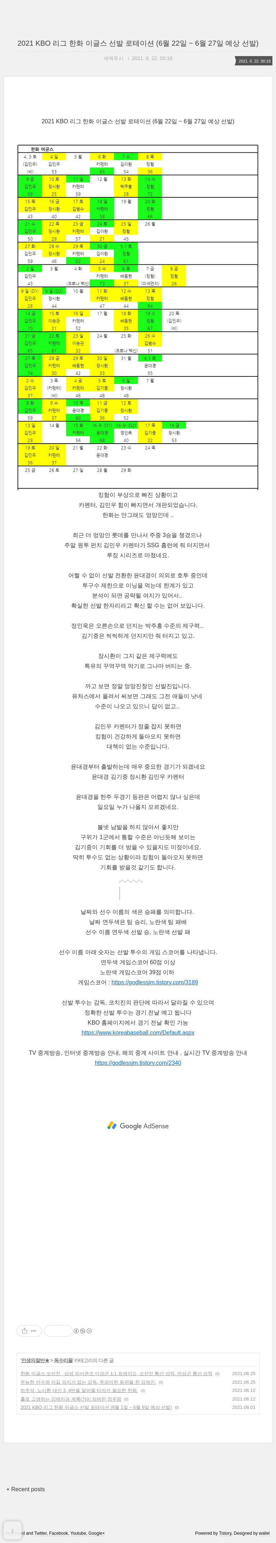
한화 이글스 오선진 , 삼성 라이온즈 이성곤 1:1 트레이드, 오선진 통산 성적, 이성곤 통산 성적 (116, 1373)
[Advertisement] (138, 1125)
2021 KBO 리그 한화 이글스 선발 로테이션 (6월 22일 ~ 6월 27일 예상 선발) (138, 43)
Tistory (225, 1533)
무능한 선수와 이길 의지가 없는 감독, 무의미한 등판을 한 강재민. (88, 1382)
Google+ (96, 1533)
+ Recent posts (25, 1489)
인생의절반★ (35, 1360)
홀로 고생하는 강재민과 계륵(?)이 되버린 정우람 (70, 1399)
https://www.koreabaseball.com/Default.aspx (138, 1033)
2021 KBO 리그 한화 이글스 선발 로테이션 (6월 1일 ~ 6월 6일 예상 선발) (96, 1407)
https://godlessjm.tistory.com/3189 (154, 982)
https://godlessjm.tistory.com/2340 (138, 1063)
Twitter (40, 1533)
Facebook (58, 1533)
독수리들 (63, 1360)
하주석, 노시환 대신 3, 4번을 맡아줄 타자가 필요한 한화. (79, 1390)
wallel (264, 1533)
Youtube (78, 1533)
